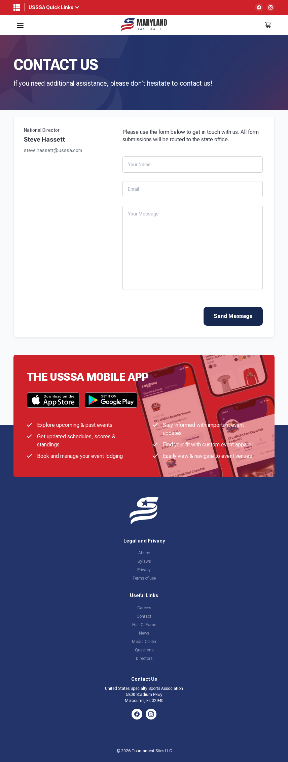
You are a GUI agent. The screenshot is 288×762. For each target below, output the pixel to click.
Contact (144, 616)
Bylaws (144, 561)
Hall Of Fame (144, 624)
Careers (144, 608)
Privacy (144, 569)
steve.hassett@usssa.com (53, 150)
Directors (144, 658)
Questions (144, 650)
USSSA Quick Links (51, 7)
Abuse (144, 553)
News (144, 633)
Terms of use (144, 578)
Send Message (233, 316)
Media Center (144, 641)
